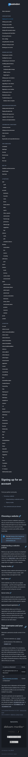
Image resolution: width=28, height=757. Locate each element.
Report (3, 431)
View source (4, 754)
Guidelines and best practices (8, 168)
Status (3, 446)
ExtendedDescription (6, 380)
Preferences (5, 420)
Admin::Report (5, 357)
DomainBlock (5, 374)
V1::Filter (4, 466)
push (4, 261)
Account (4, 326)
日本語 (17, 714)
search (3, 264)
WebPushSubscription (7, 471)
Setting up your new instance (8, 77)
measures (5, 310)
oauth (4, 184)
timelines (4, 244)
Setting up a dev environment (8, 130)
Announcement (5, 360)
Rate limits (4, 174)
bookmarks (5, 193)
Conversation (5, 369)
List (3, 406)
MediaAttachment (6, 411)
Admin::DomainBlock (6, 343)
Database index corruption (9, 100)
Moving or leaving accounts (8, 44)
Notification (4, 414)
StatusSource (5, 451)
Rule (3, 437)
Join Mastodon (4, 750)
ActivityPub (4, 146)
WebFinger (4, 149)
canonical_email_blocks (8, 295)
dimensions (5, 298)
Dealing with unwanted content (8, 30)
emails (4, 187)
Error (3, 377)
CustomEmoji (5, 372)
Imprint (15, 754)
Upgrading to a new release (8, 83)
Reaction (4, 426)
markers (5, 253)
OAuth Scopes (5, 171)
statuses (4, 233)
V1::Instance (5, 468)
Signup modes (10, 502)
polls (4, 238)
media (4, 236)
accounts (4, 190)
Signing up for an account (7, 19)
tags (4, 230)
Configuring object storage (9, 69)
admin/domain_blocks (8, 287)
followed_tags (6, 224)
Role (3, 434)
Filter (3, 389)
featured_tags (6, 218)
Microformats (5, 155)
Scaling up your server (7, 92)
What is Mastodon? (6, 11)
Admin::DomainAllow (6, 340)
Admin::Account (5, 329)
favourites (5, 196)
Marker (3, 409)
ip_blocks (5, 307)
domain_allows (6, 301)
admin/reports (6, 290)
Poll (3, 417)
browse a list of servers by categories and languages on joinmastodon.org (15, 538)
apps (3, 181)
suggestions (6, 227)
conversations (6, 247)
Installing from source (7, 58)
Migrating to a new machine (8, 89)
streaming (5, 256)
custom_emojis (6, 275)
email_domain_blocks (8, 304)
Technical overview (6, 127)
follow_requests (6, 213)
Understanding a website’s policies (15, 499)
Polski (21, 714)
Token (3, 460)
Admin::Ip (4, 349)
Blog (9, 750)
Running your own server (7, 47)
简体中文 (13, 714)
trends (4, 270)
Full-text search (6, 66)
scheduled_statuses (7, 241)
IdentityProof (5, 400)
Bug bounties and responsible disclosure (10, 138)
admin (3, 281)
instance (4, 267)
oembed (4, 318)
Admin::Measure (5, 354)
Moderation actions (6, 95)
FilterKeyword (5, 391)
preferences (6, 221)
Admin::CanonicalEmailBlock (8, 332)
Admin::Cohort (5, 334)
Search (3, 443)
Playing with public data (7, 111)
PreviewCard (5, 423)
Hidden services (6, 72)
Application (4, 363)
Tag (3, 457)
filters (4, 207)
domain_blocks (6, 204)
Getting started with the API (8, 108)
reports (4, 210)
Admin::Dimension (6, 337)
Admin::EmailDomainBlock (7, 346)
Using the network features (8, 27)
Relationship (4, 429)
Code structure (5, 133)
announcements (6, 278)
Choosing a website (9, 496)
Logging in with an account (8, 117)
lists (4, 250)
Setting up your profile (7, 21)
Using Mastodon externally (8, 41)
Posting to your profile (7, 24)
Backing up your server (7, 86)
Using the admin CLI (6, 80)
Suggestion (4, 454)
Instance (4, 403)
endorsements (6, 216)
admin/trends (6, 293)
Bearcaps (4, 160)
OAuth (3, 157)
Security (4, 152)
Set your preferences (6, 36)
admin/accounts (6, 284)
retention (5, 313)
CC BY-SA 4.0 (10, 754)
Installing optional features (8, 63)
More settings (5, 38)
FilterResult (4, 394)
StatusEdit (4, 449)
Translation (4, 463)
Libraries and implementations (8, 119)
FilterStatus (4, 397)
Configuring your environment (8, 60)
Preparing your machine (7, 55)
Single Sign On (6, 75)
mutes (4, 198)
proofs (3, 315)
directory (5, 273)
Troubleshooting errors (7, 97)
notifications (5, 258)
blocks (4, 201)
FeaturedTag (5, 386)
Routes (3, 136)
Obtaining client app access (8, 114)
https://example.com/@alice (10, 678)
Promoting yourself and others (8, 33)
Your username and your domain (12, 506)
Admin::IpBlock (5, 352)
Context (4, 366)
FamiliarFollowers (6, 383)
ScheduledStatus (5, 440)
